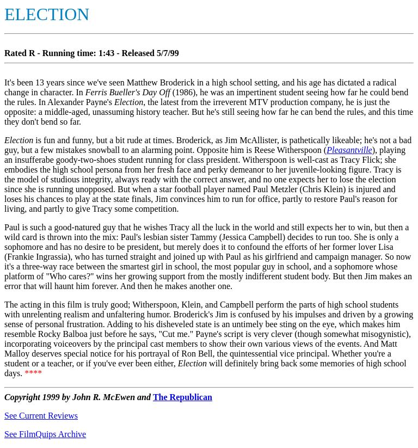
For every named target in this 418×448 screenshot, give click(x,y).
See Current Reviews (41, 415)
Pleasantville (349, 150)
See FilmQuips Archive (45, 434)
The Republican (182, 397)
